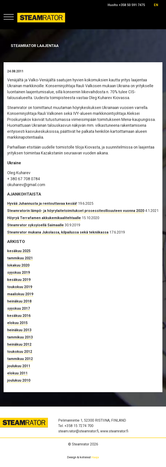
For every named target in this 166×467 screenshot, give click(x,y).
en (156, 5)
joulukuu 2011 (18, 366)
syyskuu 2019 (18, 272)
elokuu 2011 (17, 373)
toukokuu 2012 (19, 351)
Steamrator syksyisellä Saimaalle (35, 225)
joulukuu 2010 (18, 380)
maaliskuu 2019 (20, 294)
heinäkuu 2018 (19, 301)
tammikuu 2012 (20, 359)
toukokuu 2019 (19, 287)
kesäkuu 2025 (19, 251)
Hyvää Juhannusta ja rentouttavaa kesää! (42, 203)
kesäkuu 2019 (19, 280)
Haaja (95, 457)
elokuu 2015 (17, 323)
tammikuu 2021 (20, 258)
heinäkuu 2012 (19, 344)
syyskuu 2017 (18, 308)
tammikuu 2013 (20, 337)
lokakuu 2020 (18, 265)
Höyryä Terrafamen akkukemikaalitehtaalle (44, 218)
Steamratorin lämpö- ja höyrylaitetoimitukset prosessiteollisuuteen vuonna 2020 (75, 211)
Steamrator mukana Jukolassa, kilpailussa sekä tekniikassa (57, 232)
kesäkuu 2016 (19, 316)
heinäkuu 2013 (19, 330)
